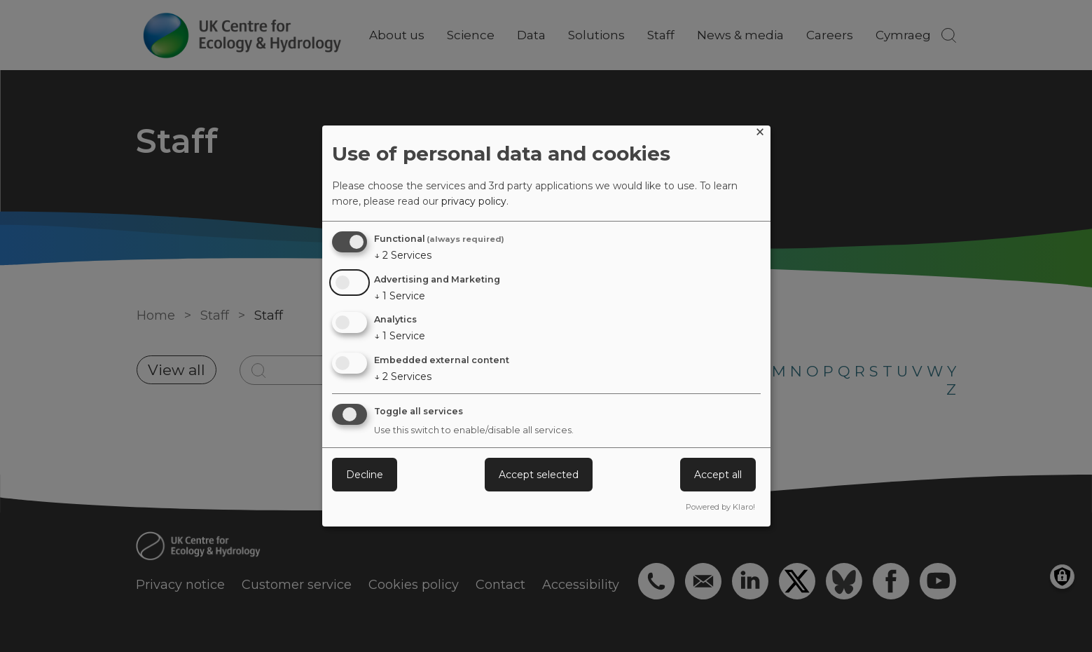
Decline (364, 474)
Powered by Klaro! (720, 507)
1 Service (399, 296)
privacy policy (473, 201)
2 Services (402, 255)
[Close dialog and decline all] (759, 134)
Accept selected (539, 474)
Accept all (718, 474)
